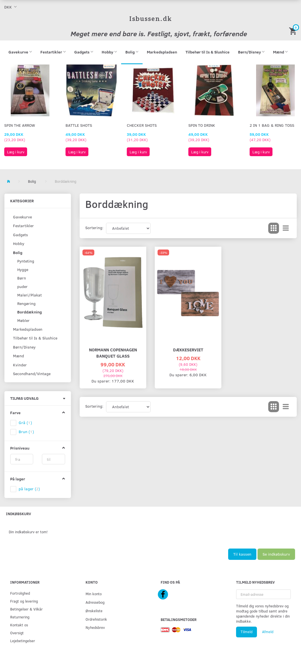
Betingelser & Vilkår (26, 609)
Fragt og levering (24, 601)
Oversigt (17, 632)
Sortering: (94, 227)
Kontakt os (19, 624)
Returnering (19, 616)
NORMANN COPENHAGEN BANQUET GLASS (113, 353)
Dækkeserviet (188, 349)
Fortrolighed (20, 593)
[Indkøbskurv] (293, 31)
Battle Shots (79, 125)
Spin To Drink (201, 125)
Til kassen (242, 554)
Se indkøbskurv (276, 554)
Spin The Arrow (19, 125)
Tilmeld (246, 631)
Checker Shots (142, 125)
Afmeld (267, 631)
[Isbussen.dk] (150, 18)
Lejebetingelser (22, 640)
